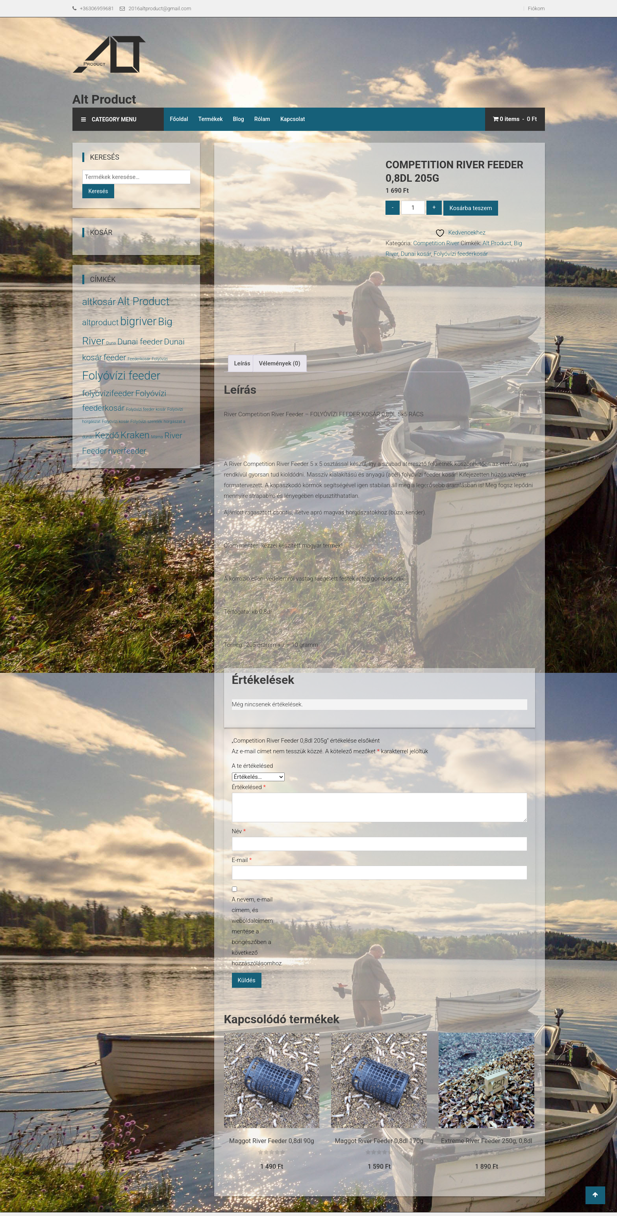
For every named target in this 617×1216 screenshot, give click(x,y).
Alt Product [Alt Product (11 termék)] (143, 301)
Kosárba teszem (470, 208)
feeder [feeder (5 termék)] (115, 357)
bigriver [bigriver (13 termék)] (138, 321)
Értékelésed (249, 787)
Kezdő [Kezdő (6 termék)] (107, 435)
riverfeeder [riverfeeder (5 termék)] (127, 451)
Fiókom (536, 8)
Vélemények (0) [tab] (279, 363)
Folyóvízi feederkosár (461, 253)
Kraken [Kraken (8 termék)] (135, 435)
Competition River (436, 243)
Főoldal (179, 119)
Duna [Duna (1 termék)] (111, 343)
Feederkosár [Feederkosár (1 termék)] (139, 358)
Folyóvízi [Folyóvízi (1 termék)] (159, 358)
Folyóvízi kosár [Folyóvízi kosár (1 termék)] (115, 421)
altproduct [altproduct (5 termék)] (100, 322)
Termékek (210, 119)
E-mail (242, 860)
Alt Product (104, 99)
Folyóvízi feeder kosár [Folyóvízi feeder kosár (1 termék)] (146, 409)
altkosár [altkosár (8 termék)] (99, 301)
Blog (238, 119)
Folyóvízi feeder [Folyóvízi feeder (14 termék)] (121, 375)
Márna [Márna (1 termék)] (157, 436)
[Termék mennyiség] (413, 207)
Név (239, 831)
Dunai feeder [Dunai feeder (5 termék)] (140, 341)
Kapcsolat (292, 119)
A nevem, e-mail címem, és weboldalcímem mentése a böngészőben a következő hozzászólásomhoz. (255, 931)
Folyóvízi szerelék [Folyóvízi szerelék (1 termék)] (146, 421)
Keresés (98, 191)
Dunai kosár (416, 253)
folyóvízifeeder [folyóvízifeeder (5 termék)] (108, 393)
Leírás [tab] (242, 363)
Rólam (262, 119)
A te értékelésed (252, 765)
